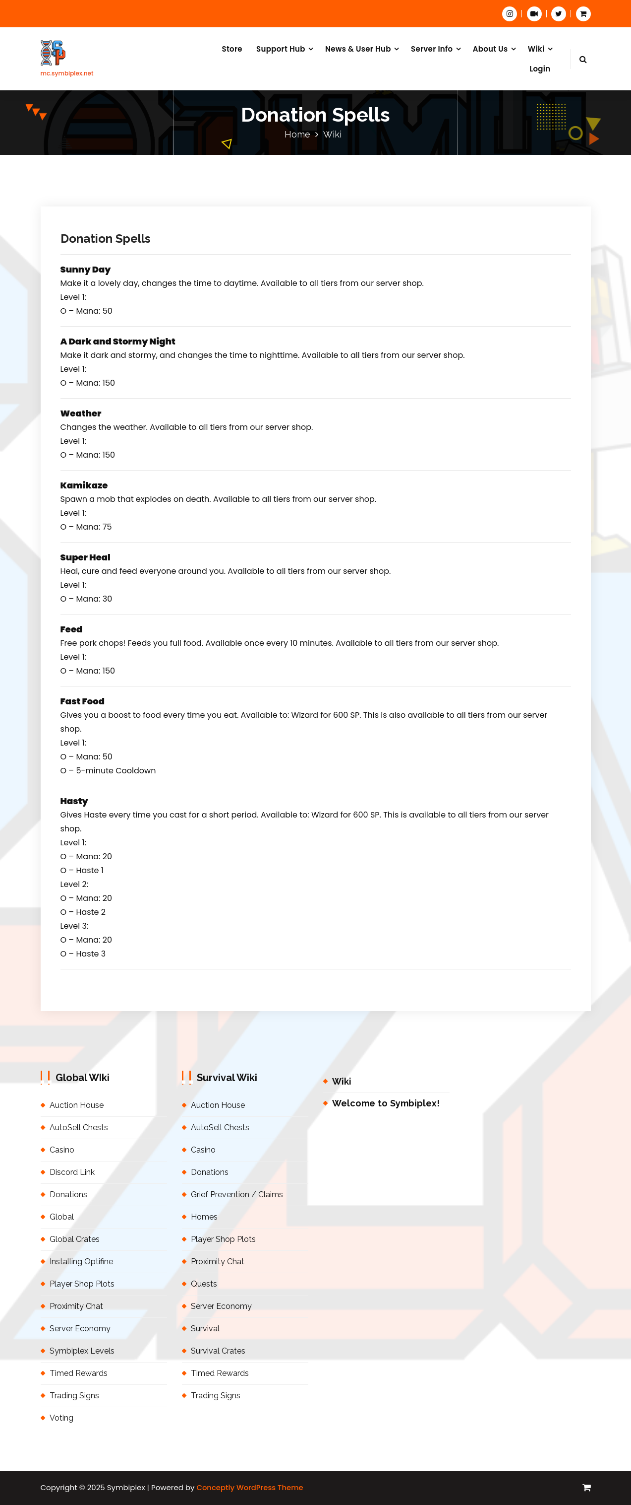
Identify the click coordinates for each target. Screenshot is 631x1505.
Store (232, 49)
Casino (62, 1150)
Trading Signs (74, 1395)
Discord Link (72, 1172)
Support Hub (280, 49)
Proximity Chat (76, 1306)
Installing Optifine (81, 1261)
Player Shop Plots (82, 1284)
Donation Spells (105, 238)
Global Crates (75, 1239)
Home (297, 134)
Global (62, 1217)
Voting (61, 1418)
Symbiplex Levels (82, 1351)
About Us (490, 49)
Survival (205, 1328)
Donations (68, 1194)
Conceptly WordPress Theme (249, 1487)
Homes (204, 1217)
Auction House (77, 1105)
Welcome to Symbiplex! (386, 1103)
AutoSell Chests (79, 1127)
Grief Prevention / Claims (237, 1194)
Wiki (536, 49)
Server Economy (80, 1328)
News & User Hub (358, 49)
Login (539, 69)
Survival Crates (218, 1351)
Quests (204, 1284)
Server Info (432, 49)
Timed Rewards (79, 1373)
